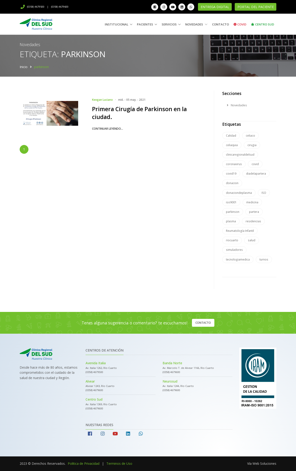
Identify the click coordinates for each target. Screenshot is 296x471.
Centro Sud (262, 24)
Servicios (169, 24)
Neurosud (170, 381)
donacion (232, 183)
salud (251, 240)
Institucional (116, 24)
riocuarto (232, 240)
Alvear (90, 381)
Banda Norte (172, 363)
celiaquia (232, 145)
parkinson (232, 212)
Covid (240, 24)
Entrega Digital (215, 7)
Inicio (24, 67)
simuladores (234, 250)
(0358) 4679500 (32, 6)
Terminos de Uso (119, 463)
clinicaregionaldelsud (240, 155)
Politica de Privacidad (83, 463)
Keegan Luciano (102, 100)
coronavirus (234, 164)
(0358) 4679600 (59, 6)
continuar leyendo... (107, 129)
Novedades (196, 24)
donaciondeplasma (239, 193)
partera (254, 212)
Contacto (220, 24)
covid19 (231, 174)
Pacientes (145, 24)
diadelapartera (256, 174)
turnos (263, 259)
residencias (253, 221)
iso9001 (231, 202)
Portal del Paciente (255, 7)
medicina (252, 202)
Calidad (231, 136)
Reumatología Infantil (240, 231)
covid (255, 164)
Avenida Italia (96, 363)
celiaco (250, 136)
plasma (231, 221)
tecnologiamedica (238, 259)
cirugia (251, 145)
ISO (264, 193)
